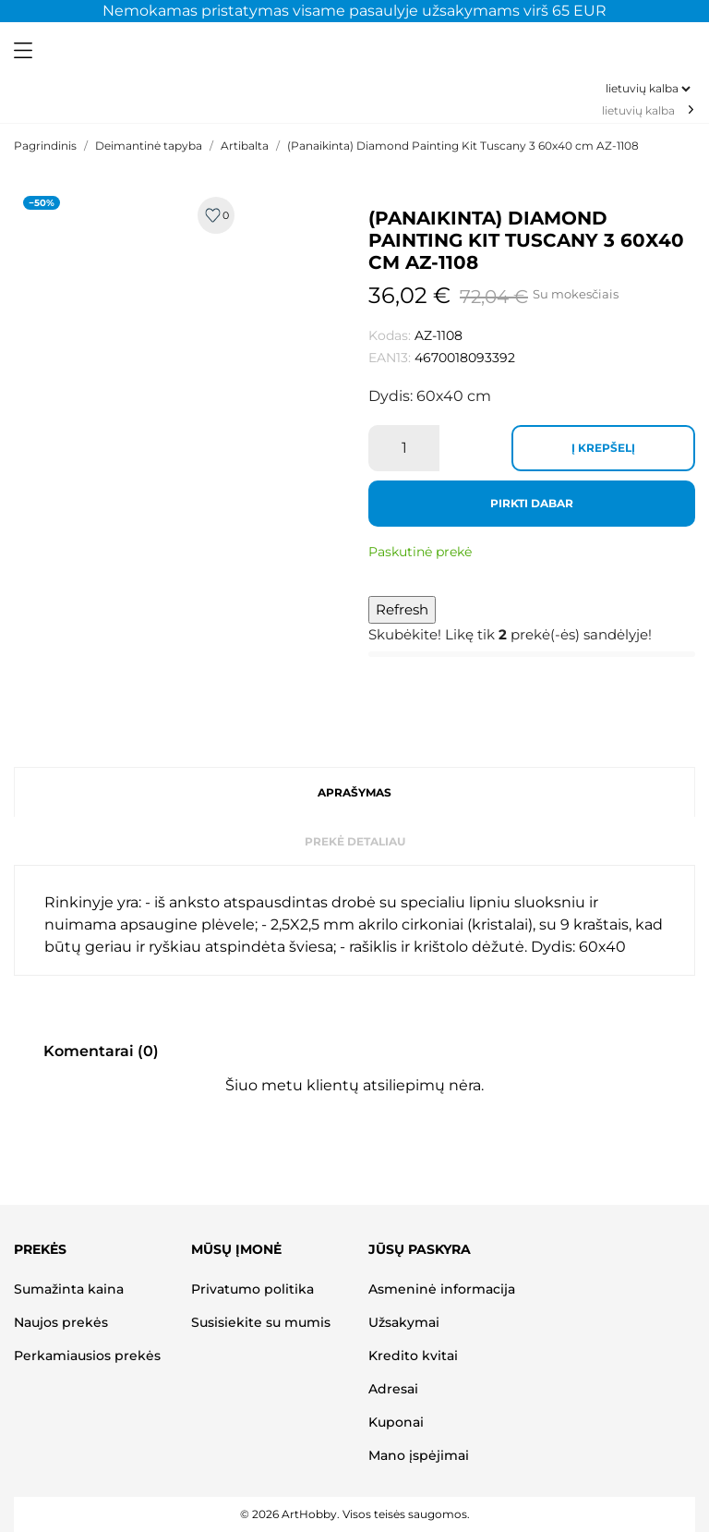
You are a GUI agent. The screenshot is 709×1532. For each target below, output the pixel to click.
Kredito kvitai (413, 1355)
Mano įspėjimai (418, 1455)
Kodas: (389, 335)
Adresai (393, 1388)
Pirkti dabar (531, 503)
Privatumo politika (252, 1289)
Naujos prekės (61, 1322)
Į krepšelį (603, 448)
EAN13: (389, 357)
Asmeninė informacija (441, 1289)
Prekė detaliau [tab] (355, 841)
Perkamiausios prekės (87, 1355)
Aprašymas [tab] (354, 792)
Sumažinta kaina (69, 1289)
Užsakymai (403, 1322)
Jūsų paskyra (419, 1249)
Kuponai (396, 1422)
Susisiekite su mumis (260, 1322)
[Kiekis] (403, 448)
